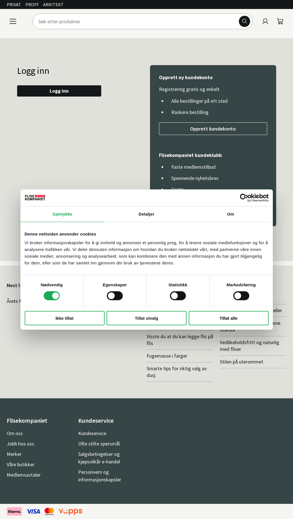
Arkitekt (53, 4)
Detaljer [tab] (146, 213)
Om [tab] (230, 213)
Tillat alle (228, 318)
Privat (14, 4)
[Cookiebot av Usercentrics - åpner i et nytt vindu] (244, 197)
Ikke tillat (64, 318)
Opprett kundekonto (213, 128)
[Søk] (244, 21)
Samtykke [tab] (62, 213)
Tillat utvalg (146, 318)
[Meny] (13, 21)
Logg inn (59, 91)
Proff (32, 4)
